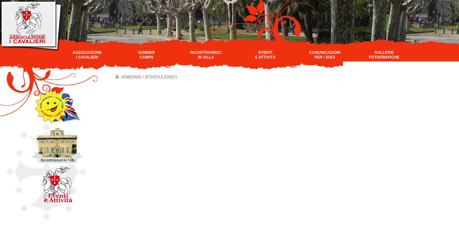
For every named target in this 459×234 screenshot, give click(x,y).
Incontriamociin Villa (206, 55)
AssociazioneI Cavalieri (87, 55)
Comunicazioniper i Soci (324, 55)
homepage (131, 77)
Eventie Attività (265, 55)
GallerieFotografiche (384, 55)
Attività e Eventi (161, 77)
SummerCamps (146, 55)
